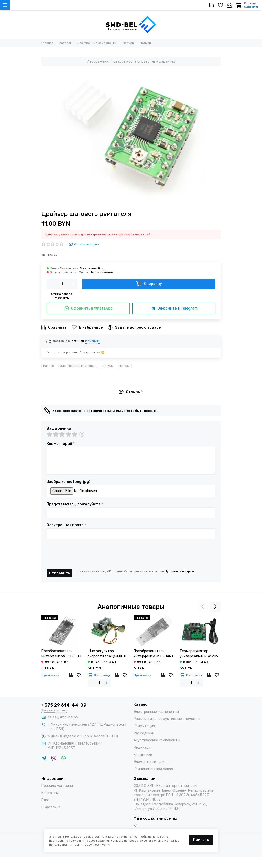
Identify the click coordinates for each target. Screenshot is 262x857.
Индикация (143, 747)
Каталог (49, 366)
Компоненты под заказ (153, 769)
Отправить (59, 573)
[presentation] (85, 554)
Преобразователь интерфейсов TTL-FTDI (61, 653)
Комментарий (60, 444)
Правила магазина (57, 786)
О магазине (51, 807)
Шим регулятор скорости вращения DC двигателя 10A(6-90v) (107, 654)
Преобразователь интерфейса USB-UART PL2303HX (154, 654)
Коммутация (144, 726)
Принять (201, 840)
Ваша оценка (59, 429)
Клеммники (143, 754)
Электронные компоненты (79, 366)
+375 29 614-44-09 (63, 705)
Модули (108, 366)
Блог (45, 800)
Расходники (144, 733)
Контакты (50, 793)
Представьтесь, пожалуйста (75, 504)
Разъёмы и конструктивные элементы (167, 719)
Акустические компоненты (157, 740)
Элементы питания (150, 762)
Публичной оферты (179, 571)
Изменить (92, 341)
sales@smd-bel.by (63, 717)
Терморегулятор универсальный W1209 (199, 653)
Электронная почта (66, 525)
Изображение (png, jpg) (68, 482)
